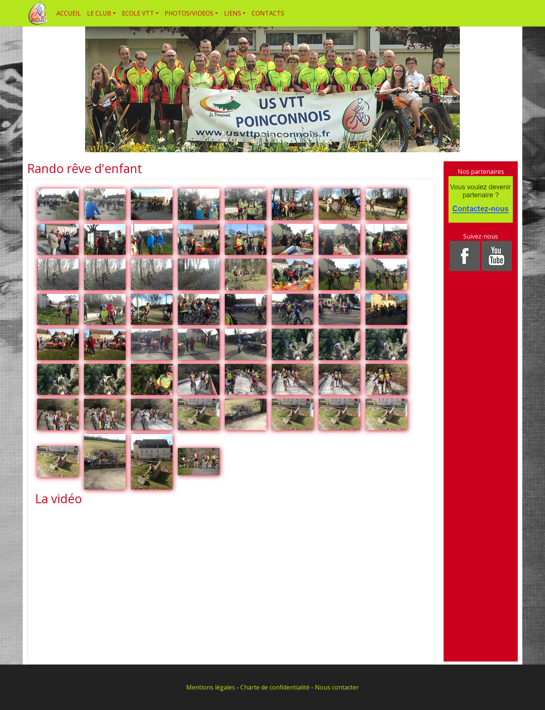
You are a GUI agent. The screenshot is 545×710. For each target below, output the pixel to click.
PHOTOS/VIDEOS (189, 13)
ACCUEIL (68, 13)
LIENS (232, 13)
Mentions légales (210, 687)
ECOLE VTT (138, 13)
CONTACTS (268, 13)
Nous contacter (337, 687)
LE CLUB (99, 13)
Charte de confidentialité (275, 687)
